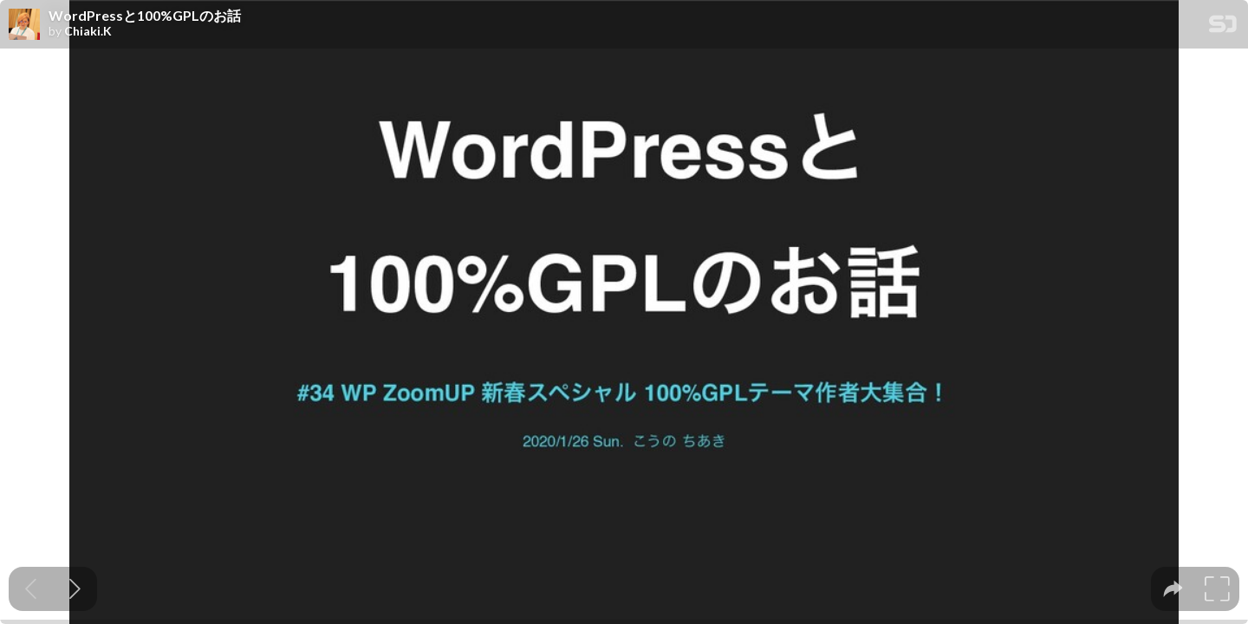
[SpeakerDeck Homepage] (1223, 27)
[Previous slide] (30, 588)
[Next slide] (74, 588)
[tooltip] (1173, 588)
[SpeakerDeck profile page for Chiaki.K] (24, 25)
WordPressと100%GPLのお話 (145, 16)
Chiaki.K (88, 31)
